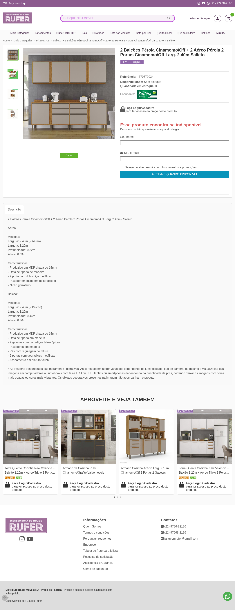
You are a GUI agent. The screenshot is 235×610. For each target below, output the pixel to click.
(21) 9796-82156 (173, 526)
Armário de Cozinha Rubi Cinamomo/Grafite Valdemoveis (83, 470)
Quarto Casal (164, 33)
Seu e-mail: (129, 152)
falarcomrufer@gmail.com (179, 538)
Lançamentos (43, 33)
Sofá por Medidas (120, 33)
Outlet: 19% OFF (66, 33)
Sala (84, 33)
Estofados (98, 33)
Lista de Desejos (199, 18)
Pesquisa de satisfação (98, 556)
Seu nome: (127, 136)
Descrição (14, 209)
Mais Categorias (19, 33)
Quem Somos (92, 526)
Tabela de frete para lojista (100, 550)
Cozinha (206, 33)
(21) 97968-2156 (219, 3)
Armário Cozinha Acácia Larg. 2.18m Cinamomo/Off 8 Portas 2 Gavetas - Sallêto (145, 471)
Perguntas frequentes (97, 538)
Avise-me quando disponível (175, 174)
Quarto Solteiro (186, 33)
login (24, 3)
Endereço (89, 544)
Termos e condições (96, 532)
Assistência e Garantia (98, 562)
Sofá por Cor (143, 33)
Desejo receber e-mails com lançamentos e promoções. (161, 167)
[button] (28, 97)
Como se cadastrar (95, 568)
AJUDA (220, 33)
